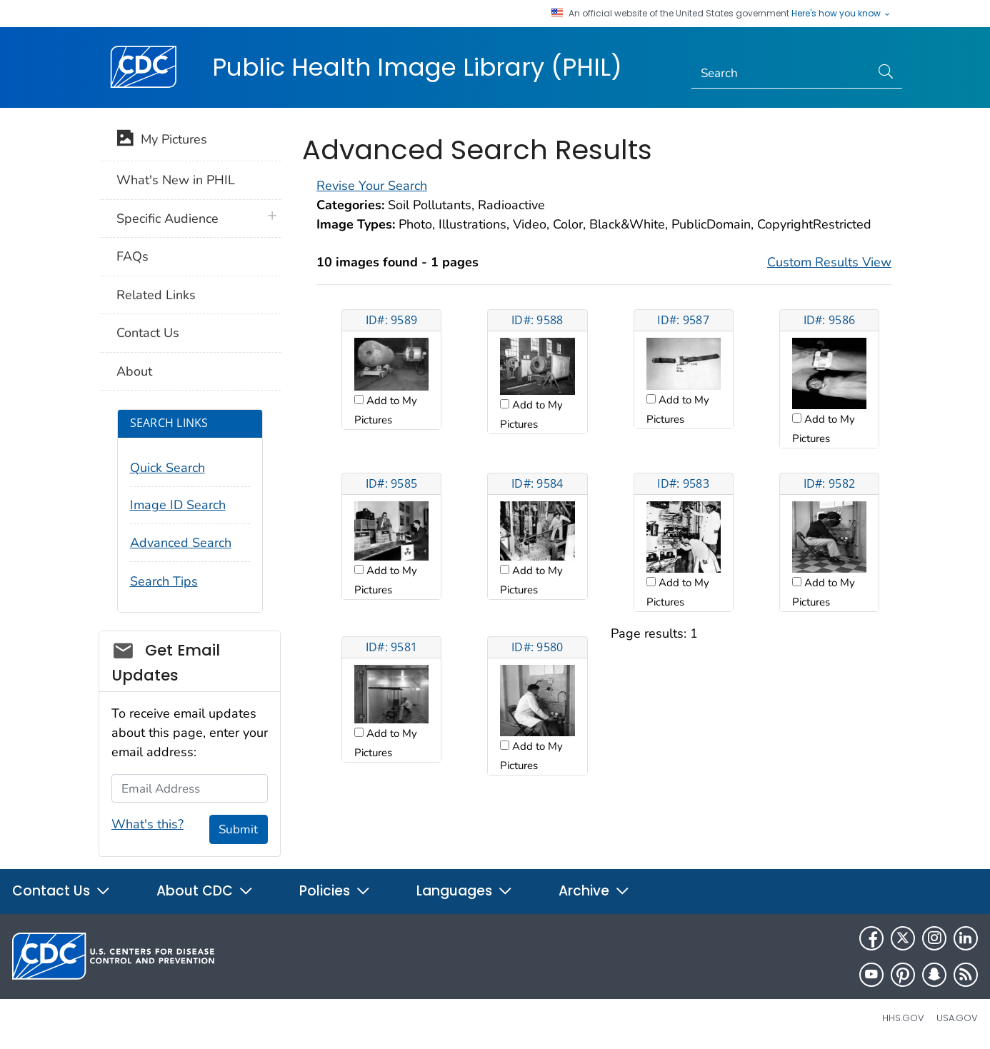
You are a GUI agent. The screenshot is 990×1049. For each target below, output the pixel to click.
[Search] (781, 73)
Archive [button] (594, 890)
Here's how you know (841, 14)
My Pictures (161, 140)
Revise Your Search (371, 185)
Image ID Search (178, 504)
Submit (238, 829)
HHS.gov (903, 1018)
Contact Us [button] (61, 890)
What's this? (147, 824)
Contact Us (147, 332)
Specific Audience (167, 218)
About (134, 371)
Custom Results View (829, 262)
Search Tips (164, 581)
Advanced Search (180, 542)
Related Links (156, 294)
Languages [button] (464, 890)
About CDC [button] (205, 890)
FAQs (132, 256)
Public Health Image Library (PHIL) (417, 67)
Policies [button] (335, 890)
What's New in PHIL (175, 180)
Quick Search (167, 467)
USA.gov (957, 1018)
